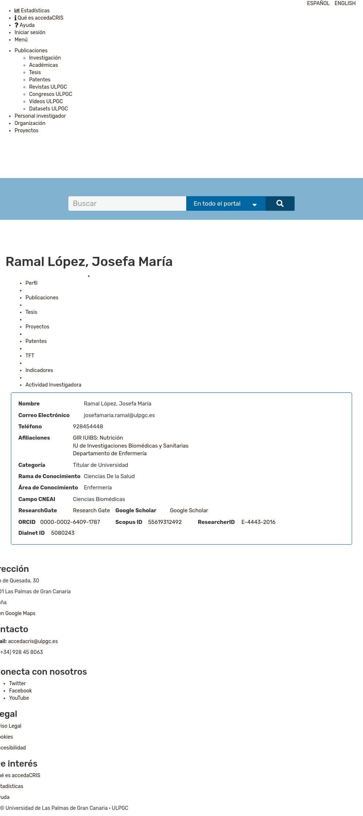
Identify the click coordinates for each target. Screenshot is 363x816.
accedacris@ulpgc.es (33, 641)
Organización (30, 123)
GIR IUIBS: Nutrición (98, 438)
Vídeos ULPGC (46, 101)
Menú (21, 40)
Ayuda (25, 25)
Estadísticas (32, 11)
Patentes (40, 80)
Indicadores (39, 370)
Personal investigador (40, 116)
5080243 (63, 533)
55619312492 (165, 522)
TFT (29, 356)
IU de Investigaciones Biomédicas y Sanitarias (131, 446)
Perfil (31, 283)
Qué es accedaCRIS (39, 18)
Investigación (45, 58)
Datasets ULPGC (48, 109)
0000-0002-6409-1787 (70, 522)
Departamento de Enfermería (110, 453)
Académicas (43, 65)
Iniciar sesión (30, 32)
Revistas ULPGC (48, 87)
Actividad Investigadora (53, 385)
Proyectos (27, 131)
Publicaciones (31, 51)
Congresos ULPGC (50, 94)
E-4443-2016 (259, 522)
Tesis (35, 72)
